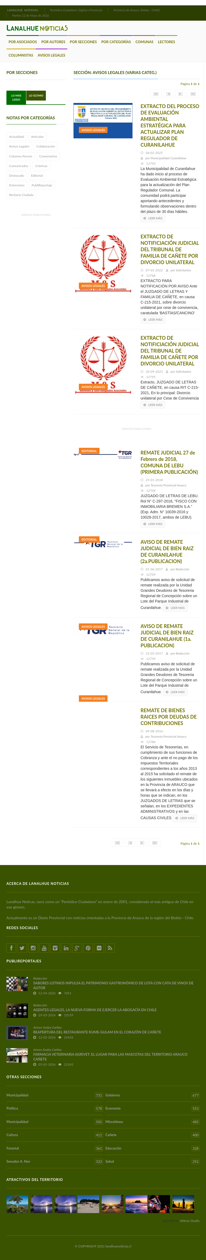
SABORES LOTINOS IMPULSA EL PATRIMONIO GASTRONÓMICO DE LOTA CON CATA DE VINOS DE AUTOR (113, 985)
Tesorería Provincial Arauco (168, 485)
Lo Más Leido (16, 97)
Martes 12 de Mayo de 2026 (30, 15)
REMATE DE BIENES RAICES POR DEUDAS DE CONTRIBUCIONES (169, 716)
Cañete (152, 1135)
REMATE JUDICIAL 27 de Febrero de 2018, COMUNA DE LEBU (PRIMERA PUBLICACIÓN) (169, 462)
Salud (152, 1161)
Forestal (54, 1148)
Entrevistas (17, 185)
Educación (152, 1148)
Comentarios (48, 156)
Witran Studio (190, 1221)
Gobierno (152, 1095)
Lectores (166, 42)
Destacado (16, 175)
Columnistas (21, 55)
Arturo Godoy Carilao (47, 1027)
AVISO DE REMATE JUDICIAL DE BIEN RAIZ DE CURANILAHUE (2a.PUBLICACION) (167, 551)
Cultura (54, 1135)
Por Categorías (116, 42)
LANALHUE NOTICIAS (23, 10)
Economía (152, 1108)
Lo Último (36, 95)
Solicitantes (183, 270)
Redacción (182, 569)
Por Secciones (83, 42)
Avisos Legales (51, 55)
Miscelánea (152, 1122)
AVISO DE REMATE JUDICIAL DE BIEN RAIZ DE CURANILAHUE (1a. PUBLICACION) (167, 635)
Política (54, 1108)
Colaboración (45, 146)
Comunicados (18, 166)
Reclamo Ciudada (21, 195)
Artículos (37, 137)
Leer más (153, 218)
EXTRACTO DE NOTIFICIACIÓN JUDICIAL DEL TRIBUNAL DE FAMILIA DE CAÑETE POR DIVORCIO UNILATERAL (170, 249)
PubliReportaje (42, 185)
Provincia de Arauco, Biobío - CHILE (137, 10)
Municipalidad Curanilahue (168, 158)
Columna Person (20, 156)
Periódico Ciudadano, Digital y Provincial (76, 10)
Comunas (144, 42)
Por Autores (53, 42)
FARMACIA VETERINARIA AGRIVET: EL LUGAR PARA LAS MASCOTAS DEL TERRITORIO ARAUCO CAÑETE (110, 1056)
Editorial (37, 175)
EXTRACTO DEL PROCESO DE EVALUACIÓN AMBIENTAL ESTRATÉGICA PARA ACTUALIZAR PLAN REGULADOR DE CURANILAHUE (170, 125)
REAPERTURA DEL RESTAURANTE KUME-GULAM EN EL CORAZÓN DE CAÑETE (97, 1032)
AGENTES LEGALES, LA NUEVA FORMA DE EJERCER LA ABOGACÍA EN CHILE (95, 1010)
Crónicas (41, 166)
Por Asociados (23, 42)
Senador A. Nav (54, 1161)
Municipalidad (54, 1095)
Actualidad (16, 137)
